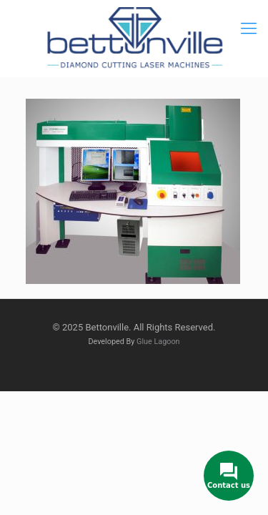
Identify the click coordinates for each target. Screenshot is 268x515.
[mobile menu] (249, 28)
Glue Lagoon (158, 341)
